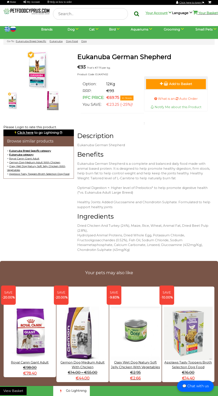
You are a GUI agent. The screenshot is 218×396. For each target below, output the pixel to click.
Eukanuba (56, 41)
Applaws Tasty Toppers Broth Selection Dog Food (39, 173)
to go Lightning (38, 133)
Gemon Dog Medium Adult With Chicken (34, 162)
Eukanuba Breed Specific (31, 41)
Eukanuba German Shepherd (124, 57)
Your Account (157, 13)
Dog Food (72, 41)
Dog (84, 41)
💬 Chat (195, 386)
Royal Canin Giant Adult (24, 158)
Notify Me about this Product (176, 107)
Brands (46, 29)
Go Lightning (71, 391)
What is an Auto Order (176, 99)
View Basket (13, 391)
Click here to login (192, 2)
